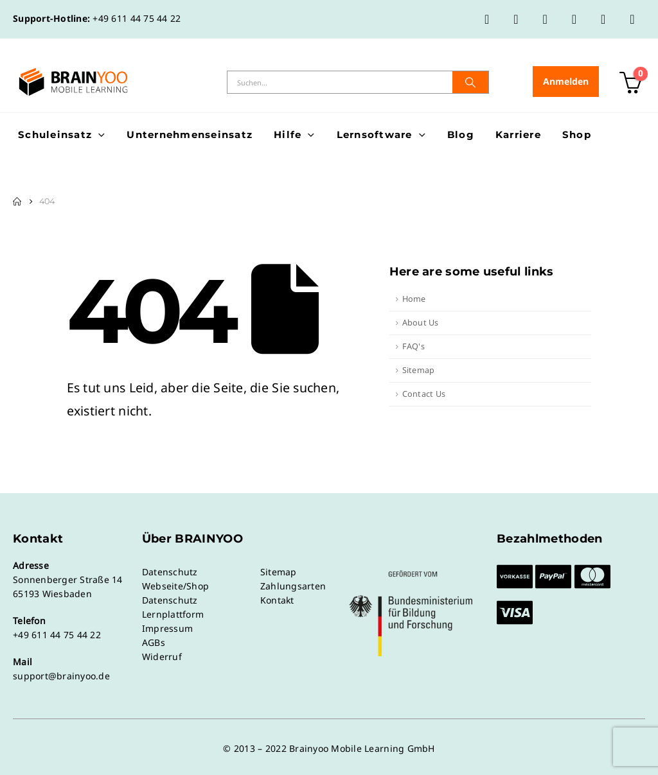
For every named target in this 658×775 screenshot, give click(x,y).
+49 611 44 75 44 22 (137, 18)
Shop (576, 134)
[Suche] (470, 82)
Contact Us (424, 393)
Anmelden (566, 81)
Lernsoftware (375, 134)
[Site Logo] (73, 82)
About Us (420, 322)
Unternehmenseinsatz (190, 134)
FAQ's (413, 346)
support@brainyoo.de (61, 676)
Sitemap (418, 370)
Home (414, 298)
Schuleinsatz (55, 134)
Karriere (518, 134)
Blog (460, 134)
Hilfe (287, 134)
